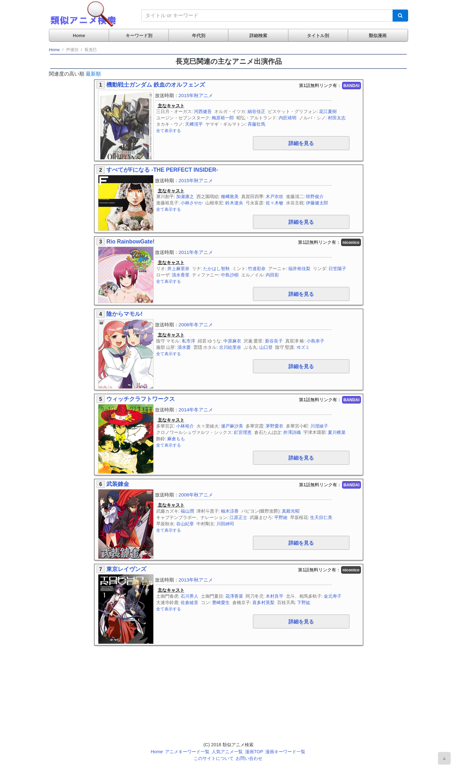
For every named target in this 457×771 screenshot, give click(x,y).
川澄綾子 (319, 426)
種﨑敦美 (230, 196)
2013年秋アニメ (196, 579)
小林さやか (192, 202)
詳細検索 (258, 35)
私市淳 (188, 340)
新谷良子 (274, 340)
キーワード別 (139, 35)
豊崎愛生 (221, 602)
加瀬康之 (185, 196)
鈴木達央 (234, 202)
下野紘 (303, 602)
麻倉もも (176, 438)
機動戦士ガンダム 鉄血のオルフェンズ (155, 85)
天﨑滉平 (194, 124)
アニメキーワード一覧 (187, 751)
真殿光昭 (291, 511)
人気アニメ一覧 (227, 751)
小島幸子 (315, 340)
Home (79, 35)
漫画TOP (254, 751)
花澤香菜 (234, 596)
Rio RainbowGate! (130, 241)
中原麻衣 (232, 340)
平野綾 (281, 517)
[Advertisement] (313, 690)
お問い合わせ (249, 758)
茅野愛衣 (274, 426)
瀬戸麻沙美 (232, 426)
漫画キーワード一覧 (285, 751)
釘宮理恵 (243, 432)
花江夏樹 (328, 111)
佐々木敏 (274, 202)
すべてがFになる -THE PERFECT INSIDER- (162, 170)
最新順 (93, 73)
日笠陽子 (337, 268)
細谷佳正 (256, 111)
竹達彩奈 (257, 268)
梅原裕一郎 (223, 117)
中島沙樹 (230, 274)
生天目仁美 (321, 517)
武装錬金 (117, 484)
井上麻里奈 (178, 268)
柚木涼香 (230, 511)
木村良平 (274, 596)
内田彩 (272, 274)
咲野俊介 (315, 196)
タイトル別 (318, 35)
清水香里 (180, 274)
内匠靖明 (287, 117)
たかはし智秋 (216, 268)
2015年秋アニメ (196, 95)
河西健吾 (203, 111)
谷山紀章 (185, 523)
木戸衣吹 (274, 196)
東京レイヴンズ (126, 569)
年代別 (198, 35)
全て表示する (168, 130)
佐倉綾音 (189, 602)
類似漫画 (378, 35)
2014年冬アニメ (196, 409)
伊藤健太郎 (317, 202)
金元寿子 (332, 596)
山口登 (266, 347)
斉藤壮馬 (256, 124)
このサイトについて (214, 758)
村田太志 (337, 117)
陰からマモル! (124, 314)
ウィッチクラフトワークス (140, 399)
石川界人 (189, 596)
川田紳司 (225, 523)
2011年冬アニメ (196, 252)
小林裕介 (185, 426)
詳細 (301, 143)
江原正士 (238, 517)
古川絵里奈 (230, 347)
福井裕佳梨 (299, 268)
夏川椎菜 (337, 432)
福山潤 (187, 511)
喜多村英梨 (263, 602)
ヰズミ (303, 347)
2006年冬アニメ (196, 324)
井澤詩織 (292, 432)
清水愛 (184, 347)
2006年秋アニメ (196, 494)
